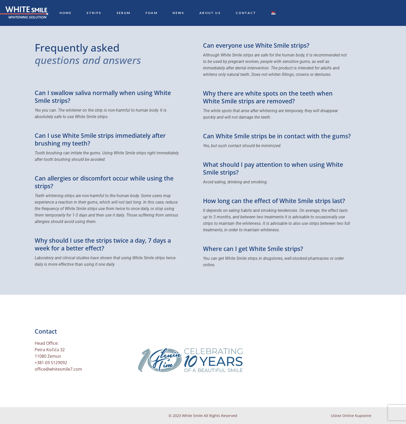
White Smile (192, 415)
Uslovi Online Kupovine (351, 415)
